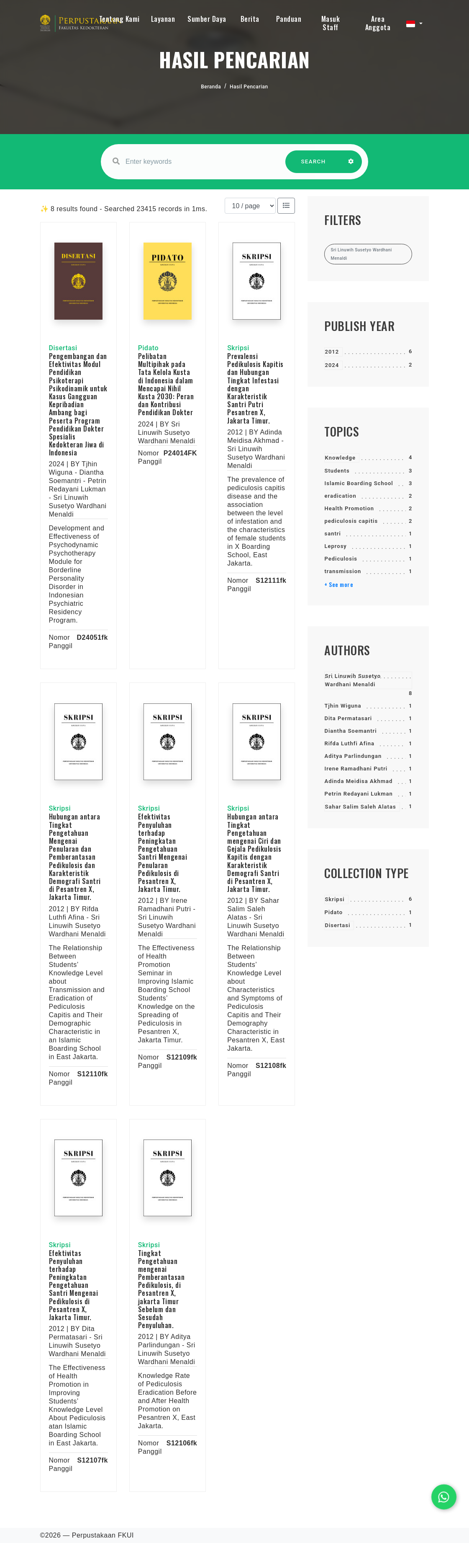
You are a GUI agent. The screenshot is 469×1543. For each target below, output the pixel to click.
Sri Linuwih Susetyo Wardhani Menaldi (353, 680)
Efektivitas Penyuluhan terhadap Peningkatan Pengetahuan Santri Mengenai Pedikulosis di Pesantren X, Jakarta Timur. (73, 1285)
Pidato (333, 912)
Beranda (211, 87)
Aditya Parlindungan (353, 756)
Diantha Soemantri (350, 731)
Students (336, 471)
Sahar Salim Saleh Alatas (360, 807)
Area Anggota (378, 23)
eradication (340, 496)
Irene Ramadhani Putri (355, 768)
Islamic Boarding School (358, 483)
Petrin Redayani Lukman (358, 794)
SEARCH (313, 165)
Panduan (289, 19)
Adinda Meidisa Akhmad (358, 781)
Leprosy (335, 546)
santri (332, 533)
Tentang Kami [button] (119, 19)
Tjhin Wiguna (342, 706)
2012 (332, 352)
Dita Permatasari (348, 718)
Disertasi (337, 925)
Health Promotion (349, 508)
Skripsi (334, 899)
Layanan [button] (163, 19)
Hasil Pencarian (249, 87)
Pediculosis (340, 559)
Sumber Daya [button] (206, 19)
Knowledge (340, 458)
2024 (332, 365)
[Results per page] (250, 206)
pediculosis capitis (351, 521)
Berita (250, 19)
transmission (342, 571)
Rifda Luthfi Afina (349, 743)
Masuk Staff (330, 23)
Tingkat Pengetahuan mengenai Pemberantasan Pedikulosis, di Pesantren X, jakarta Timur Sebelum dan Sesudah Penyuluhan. (161, 1289)
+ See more (338, 584)
